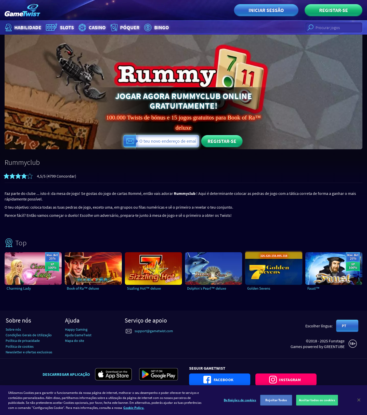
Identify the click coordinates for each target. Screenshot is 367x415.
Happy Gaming (76, 329)
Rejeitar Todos (276, 403)
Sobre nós (13, 329)
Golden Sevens (258, 288)
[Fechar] (358, 403)
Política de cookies (20, 346)
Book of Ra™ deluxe (83, 288)
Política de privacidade (23, 340)
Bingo (156, 27)
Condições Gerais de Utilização (29, 335)
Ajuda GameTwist (78, 335)
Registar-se (333, 10)
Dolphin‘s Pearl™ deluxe (206, 288)
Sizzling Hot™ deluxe (144, 288)
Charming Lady (19, 288)
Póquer (124, 27)
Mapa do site (74, 340)
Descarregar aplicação (66, 374)
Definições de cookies (240, 403)
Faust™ (313, 288)
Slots (59, 27)
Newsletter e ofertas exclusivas (29, 352)
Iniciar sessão (266, 10)
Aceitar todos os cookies (317, 403)
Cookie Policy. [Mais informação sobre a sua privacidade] (133, 410)
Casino (91, 27)
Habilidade (22, 27)
